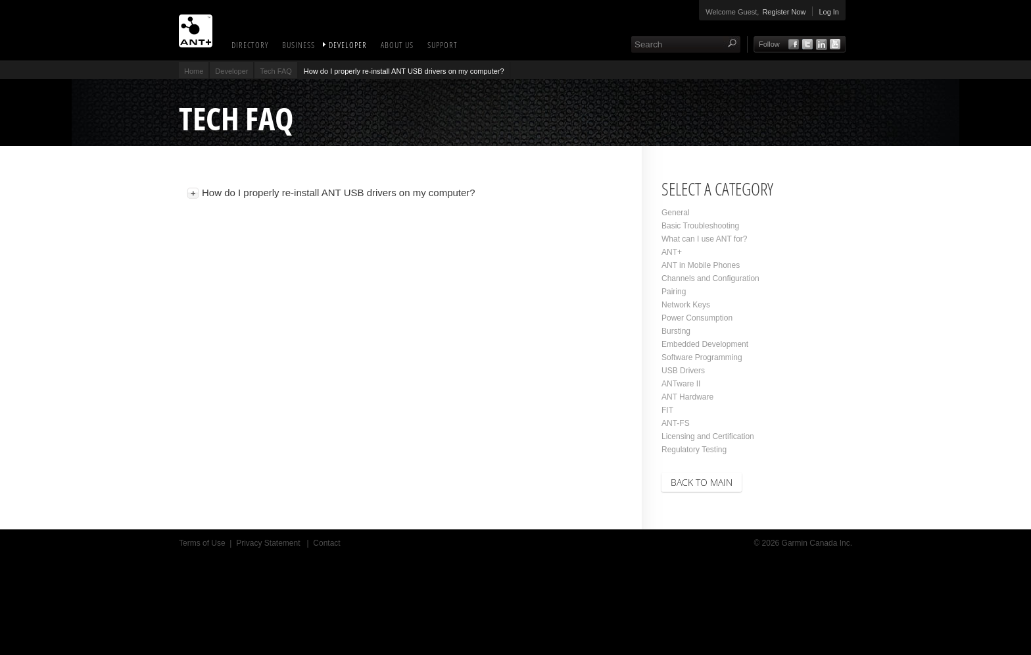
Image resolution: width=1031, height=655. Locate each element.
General (675, 212)
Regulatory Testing (694, 449)
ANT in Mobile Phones (700, 265)
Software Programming (701, 357)
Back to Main (701, 482)
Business (298, 45)
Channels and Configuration (710, 278)
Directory (249, 45)
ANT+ (671, 252)
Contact (326, 543)
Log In (829, 12)
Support (442, 45)
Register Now (783, 12)
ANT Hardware (687, 397)
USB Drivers (683, 370)
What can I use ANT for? (704, 239)
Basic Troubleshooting (700, 225)
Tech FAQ (275, 71)
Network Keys (685, 304)
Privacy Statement (269, 543)
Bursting (675, 331)
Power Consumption (696, 318)
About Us (397, 45)
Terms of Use (202, 543)
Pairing (673, 291)
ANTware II (680, 383)
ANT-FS (675, 423)
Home (193, 71)
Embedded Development (704, 344)
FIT (667, 410)
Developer (348, 45)
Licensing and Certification (707, 436)
